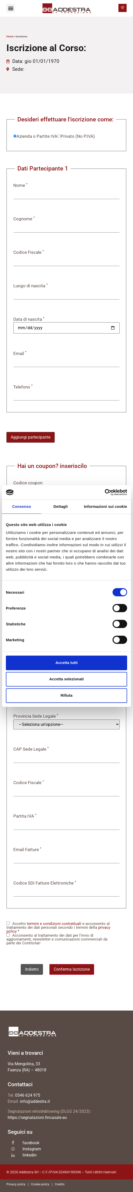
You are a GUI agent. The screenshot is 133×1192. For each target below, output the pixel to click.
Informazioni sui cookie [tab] (105, 506)
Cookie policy (40, 1184)
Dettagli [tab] (60, 506)
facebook (31, 1142)
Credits (59, 1184)
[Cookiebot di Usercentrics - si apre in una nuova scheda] (104, 492)
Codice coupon (27, 483)
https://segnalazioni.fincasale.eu (37, 1117)
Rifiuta (67, 695)
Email (20, 353)
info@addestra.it (35, 1101)
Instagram (32, 1149)
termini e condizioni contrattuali (54, 923)
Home (9, 36)
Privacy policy (16, 1184)
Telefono (23, 387)
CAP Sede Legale (31, 749)
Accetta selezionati (66, 679)
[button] (10, 8)
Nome (20, 185)
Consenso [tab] (21, 506)
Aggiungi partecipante (30, 437)
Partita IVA (25, 816)
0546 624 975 (27, 1095)
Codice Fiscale (28, 252)
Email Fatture (27, 849)
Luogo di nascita (30, 286)
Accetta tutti (67, 662)
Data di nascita (29, 319)
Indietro (32, 969)
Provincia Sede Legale (35, 716)
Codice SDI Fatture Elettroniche (44, 883)
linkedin (30, 1155)
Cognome (24, 219)
